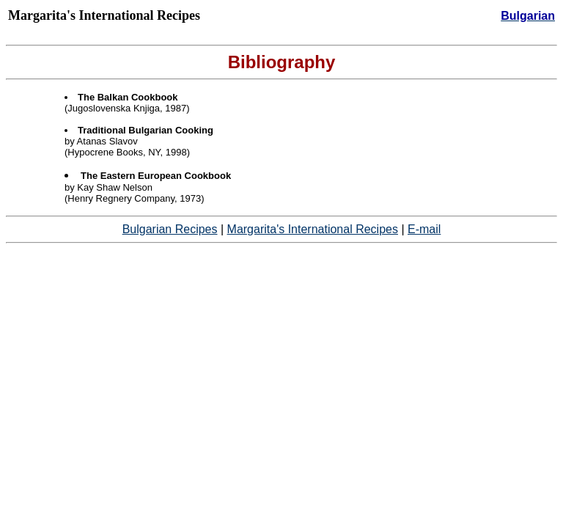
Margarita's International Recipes (312, 229)
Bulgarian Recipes (170, 229)
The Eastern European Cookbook (156, 175)
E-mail (424, 229)
